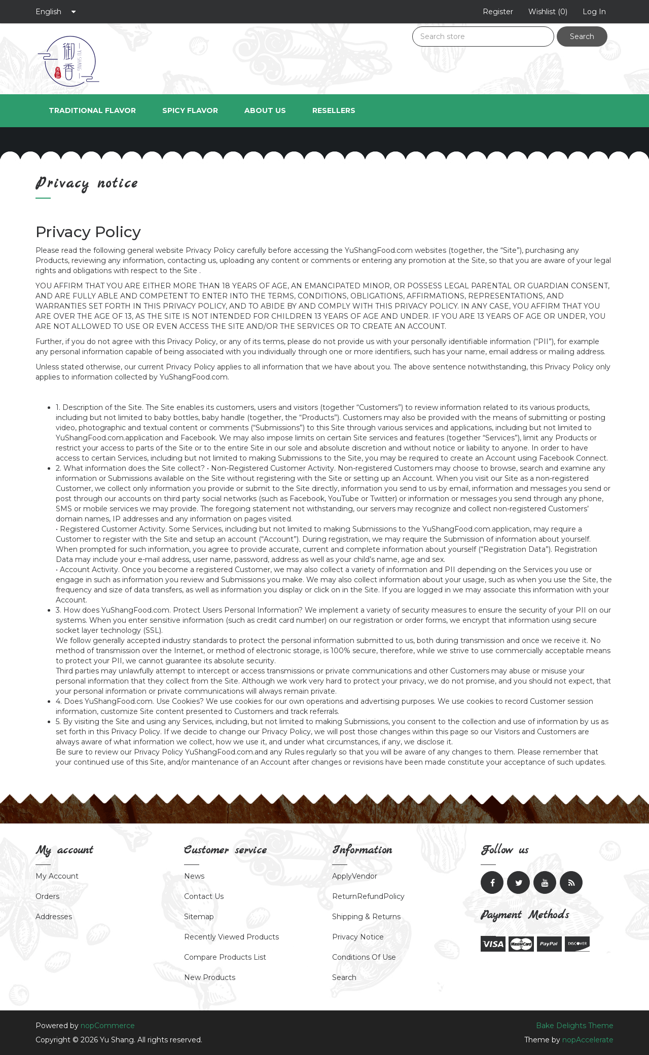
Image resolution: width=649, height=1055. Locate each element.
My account (57, 876)
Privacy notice (358, 936)
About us (265, 110)
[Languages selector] (55, 11)
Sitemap (199, 916)
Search (582, 36)
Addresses (53, 916)
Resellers (333, 110)
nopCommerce (108, 1025)
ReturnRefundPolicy (368, 896)
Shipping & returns (366, 916)
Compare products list (225, 957)
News (194, 876)
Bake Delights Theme (575, 1025)
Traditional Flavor (92, 110)
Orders (47, 896)
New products (209, 977)
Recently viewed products (231, 936)
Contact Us (204, 896)
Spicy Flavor (190, 110)
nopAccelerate (588, 1039)
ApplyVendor (354, 876)
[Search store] (483, 36)
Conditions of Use (364, 957)
